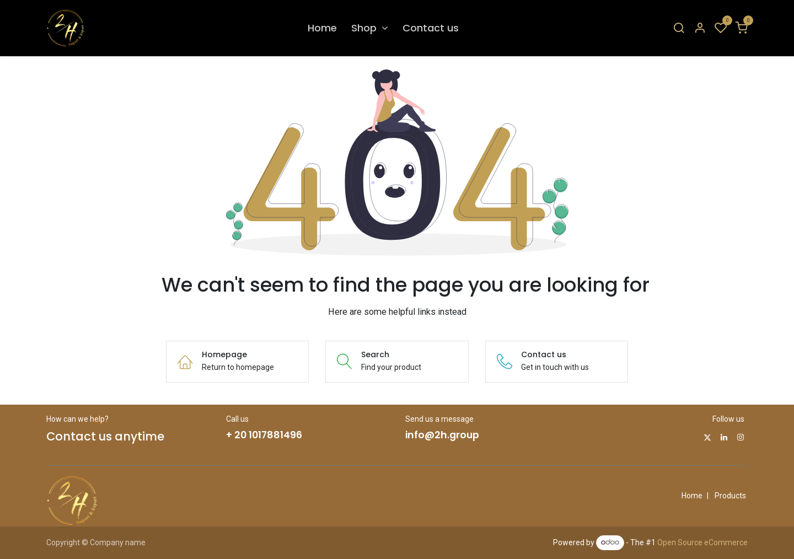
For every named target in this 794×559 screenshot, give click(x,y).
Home (692, 495)
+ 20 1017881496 (264, 435)
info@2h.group (442, 435)
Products (730, 495)
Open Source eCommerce (702, 542)
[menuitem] (322, 28)
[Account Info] (700, 28)
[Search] (679, 28)
